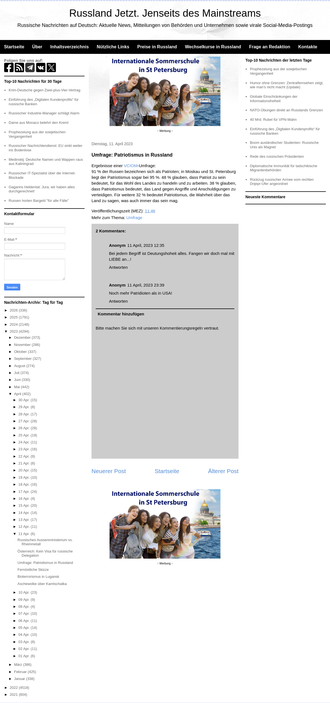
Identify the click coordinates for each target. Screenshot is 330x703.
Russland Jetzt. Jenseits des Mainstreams (165, 13)
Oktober (21, 352)
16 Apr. (24, 498)
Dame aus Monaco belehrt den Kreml (38, 122)
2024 (14, 324)
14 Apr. (24, 513)
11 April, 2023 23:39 (145, 285)
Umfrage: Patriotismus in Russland (45, 563)
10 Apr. (24, 592)
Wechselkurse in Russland (213, 46)
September (23, 358)
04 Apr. (24, 634)
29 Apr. (24, 407)
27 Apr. (24, 421)
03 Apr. (24, 642)
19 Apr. (24, 477)
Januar (20, 679)
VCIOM (131, 165)
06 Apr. (24, 621)
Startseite (14, 46)
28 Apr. (24, 414)
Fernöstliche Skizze (33, 570)
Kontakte (307, 46)
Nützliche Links (113, 46)
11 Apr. (24, 534)
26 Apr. (24, 428)
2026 (14, 310)
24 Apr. (24, 442)
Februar (21, 672)
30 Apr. (24, 400)
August (20, 366)
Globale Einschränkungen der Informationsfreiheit (273, 98)
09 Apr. (24, 599)
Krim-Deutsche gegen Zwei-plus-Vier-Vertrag (44, 90)
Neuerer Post (109, 471)
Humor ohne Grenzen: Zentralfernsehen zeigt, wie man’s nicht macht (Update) (286, 85)
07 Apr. (24, 613)
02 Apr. (24, 649)
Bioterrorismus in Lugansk (38, 576)
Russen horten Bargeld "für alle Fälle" (39, 201)
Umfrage (134, 217)
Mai (17, 387)
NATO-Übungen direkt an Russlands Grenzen (286, 110)
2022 (14, 688)
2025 (14, 317)
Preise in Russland (157, 46)
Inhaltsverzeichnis (69, 46)
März (18, 664)
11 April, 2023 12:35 (145, 245)
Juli (17, 373)
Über (37, 46)
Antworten (118, 267)
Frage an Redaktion (269, 46)
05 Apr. (24, 628)
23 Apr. (24, 449)
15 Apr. (24, 505)
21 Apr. (24, 463)
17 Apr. (24, 491)
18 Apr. (24, 484)
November (23, 345)
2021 (14, 694)
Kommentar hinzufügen (121, 314)
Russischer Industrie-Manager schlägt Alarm (44, 113)
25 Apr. (24, 435)
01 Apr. (24, 656)
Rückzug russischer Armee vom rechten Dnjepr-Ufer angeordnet (282, 181)
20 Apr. (24, 470)
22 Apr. (24, 456)
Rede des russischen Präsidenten (277, 156)
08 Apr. (24, 606)
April (18, 394)
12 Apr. (24, 526)
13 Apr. (24, 520)
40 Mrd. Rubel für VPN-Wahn (273, 119)
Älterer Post (223, 471)
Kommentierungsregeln (181, 328)
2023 (14, 331)
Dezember (23, 337)
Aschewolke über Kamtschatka (42, 584)
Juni (18, 380)
